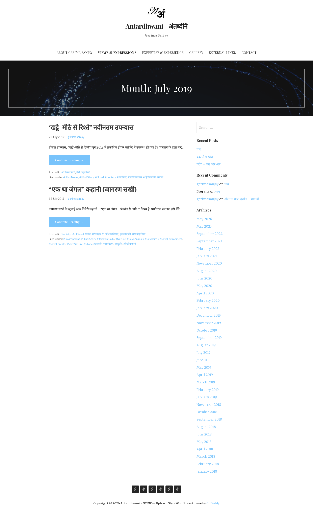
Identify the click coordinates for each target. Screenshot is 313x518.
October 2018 (207, 412)
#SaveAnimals (135, 239)
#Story (88, 244)
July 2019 (203, 353)
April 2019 (205, 375)
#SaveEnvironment (171, 239)
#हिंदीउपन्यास (135, 177)
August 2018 (206, 427)
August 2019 (206, 345)
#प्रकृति (118, 244)
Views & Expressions (117, 52)
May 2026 (204, 219)
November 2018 (209, 405)
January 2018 (207, 471)
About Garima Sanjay (74, 52)
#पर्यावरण (108, 244)
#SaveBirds (152, 239)
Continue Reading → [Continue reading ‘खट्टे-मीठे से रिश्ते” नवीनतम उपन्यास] (69, 160)
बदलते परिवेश (205, 157)
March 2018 (206, 456)
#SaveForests (57, 244)
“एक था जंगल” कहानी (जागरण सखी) (93, 189)
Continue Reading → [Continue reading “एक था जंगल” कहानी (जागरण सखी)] (69, 222)
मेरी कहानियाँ (83, 172)
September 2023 (209, 241)
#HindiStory (86, 177)
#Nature (120, 239)
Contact (249, 52)
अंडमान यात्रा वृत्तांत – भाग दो (241, 199)
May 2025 (204, 226)
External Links (222, 52)
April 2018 (205, 449)
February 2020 (208, 300)
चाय (199, 149)
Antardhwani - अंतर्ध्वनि (156, 26)
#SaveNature (75, 244)
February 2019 (208, 390)
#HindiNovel (70, 177)
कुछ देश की (125, 234)
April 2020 (205, 293)
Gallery (196, 52)
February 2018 (208, 464)
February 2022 (208, 249)
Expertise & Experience (163, 52)
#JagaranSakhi (105, 239)
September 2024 (210, 234)
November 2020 (209, 263)
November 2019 (209, 323)
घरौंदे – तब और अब (208, 164)
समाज (160, 177)
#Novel (99, 177)
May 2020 (204, 286)
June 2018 (204, 434)
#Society (110, 177)
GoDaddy (212, 503)
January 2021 (207, 256)
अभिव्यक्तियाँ (68, 172)
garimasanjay (76, 137)
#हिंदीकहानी (149, 177)
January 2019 (207, 397)
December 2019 (209, 315)
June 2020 (204, 278)
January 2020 (207, 308)
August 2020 (207, 271)
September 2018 (209, 419)
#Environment (71, 239)
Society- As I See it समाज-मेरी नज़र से (82, 234)
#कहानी (97, 244)
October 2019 (207, 330)
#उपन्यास (122, 177)
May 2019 (204, 367)
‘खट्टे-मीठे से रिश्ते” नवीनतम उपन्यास (91, 127)
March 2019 (206, 382)
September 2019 (209, 338)
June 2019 (204, 360)
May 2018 (204, 442)
